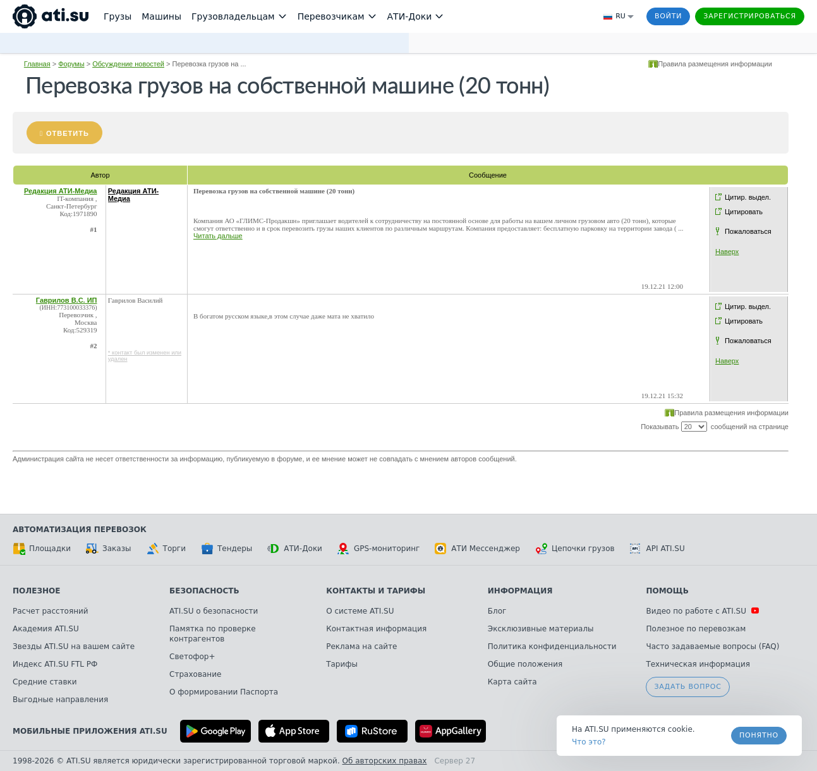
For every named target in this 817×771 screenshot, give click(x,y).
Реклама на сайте (361, 646)
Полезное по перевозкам (696, 628)
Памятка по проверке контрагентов (212, 633)
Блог (497, 611)
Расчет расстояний (50, 611)
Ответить (67, 133)
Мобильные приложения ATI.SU (90, 731)
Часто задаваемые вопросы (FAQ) (712, 646)
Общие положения (525, 664)
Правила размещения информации (715, 64)
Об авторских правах (384, 760)
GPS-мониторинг (378, 548)
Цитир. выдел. (748, 197)
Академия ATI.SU (46, 628)
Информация (520, 590)
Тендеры (226, 548)
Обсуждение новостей (128, 64)
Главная (37, 64)
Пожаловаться (748, 231)
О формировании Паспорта (223, 692)
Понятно (758, 735)
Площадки (42, 548)
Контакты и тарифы (375, 590)
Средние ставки (45, 681)
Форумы (71, 64)
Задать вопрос (687, 687)
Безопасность (204, 590)
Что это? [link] (589, 742)
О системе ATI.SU (360, 611)
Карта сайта (512, 681)
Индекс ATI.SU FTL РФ (55, 664)
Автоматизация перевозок (80, 529)
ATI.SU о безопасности (213, 611)
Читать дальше (218, 236)
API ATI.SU (657, 548)
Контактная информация (376, 628)
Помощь (667, 590)
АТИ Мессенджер (477, 548)
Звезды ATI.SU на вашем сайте (74, 646)
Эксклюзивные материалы (541, 628)
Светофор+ (192, 656)
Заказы (108, 548)
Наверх (727, 251)
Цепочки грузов (575, 548)
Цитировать (744, 212)
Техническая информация (698, 664)
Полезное (36, 590)
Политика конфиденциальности (552, 646)
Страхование (195, 674)
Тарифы (342, 664)
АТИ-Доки (294, 548)
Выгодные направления (60, 699)
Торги (166, 548)
